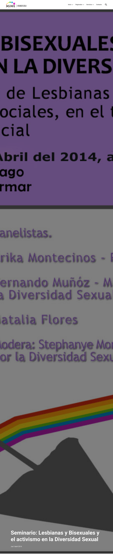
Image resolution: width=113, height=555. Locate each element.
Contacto (99, 4)
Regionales (79, 4)
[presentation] (72, 5)
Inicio (69, 4)
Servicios (89, 4)
